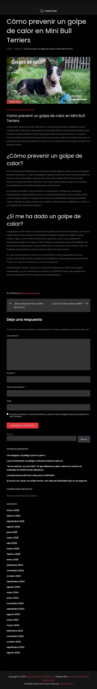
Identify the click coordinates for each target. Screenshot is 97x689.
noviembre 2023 (15, 603)
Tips (32, 110)
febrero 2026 (13, 515)
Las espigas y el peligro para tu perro (26, 455)
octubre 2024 (14, 576)
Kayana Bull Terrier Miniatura (40, 676)
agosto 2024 (13, 587)
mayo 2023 (12, 619)
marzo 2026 (13, 510)
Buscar (10, 434)
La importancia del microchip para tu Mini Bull (30, 475)
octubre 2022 (14, 641)
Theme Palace (66, 683)
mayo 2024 (13, 592)
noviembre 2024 (15, 570)
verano (36, 293)
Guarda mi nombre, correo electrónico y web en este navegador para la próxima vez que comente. (49, 415)
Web (9, 401)
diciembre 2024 (15, 565)
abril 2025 (12, 543)
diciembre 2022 (15, 630)
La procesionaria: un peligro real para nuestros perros (35, 460)
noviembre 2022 (15, 636)
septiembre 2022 (15, 647)
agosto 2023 (13, 614)
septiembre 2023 (15, 608)
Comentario (13, 335)
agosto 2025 (13, 526)
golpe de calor (26, 293)
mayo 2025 (12, 537)
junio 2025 (12, 532)
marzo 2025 (13, 548)
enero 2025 (12, 559)
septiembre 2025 (15, 521)
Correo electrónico (16, 387)
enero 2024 (13, 597)
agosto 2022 (13, 652)
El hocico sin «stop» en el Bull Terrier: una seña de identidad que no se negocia (47, 480)
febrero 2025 (13, 554)
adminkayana (14, 293)
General (10, 110)
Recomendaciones (22, 110)
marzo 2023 (13, 625)
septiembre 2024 (16, 581)
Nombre (11, 373)
